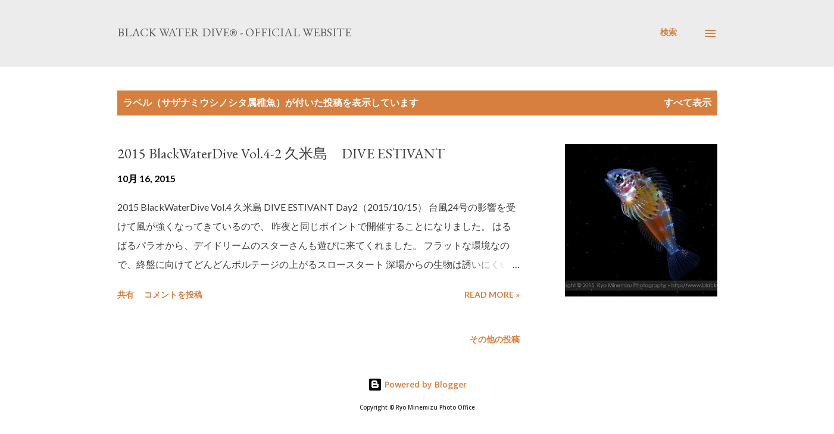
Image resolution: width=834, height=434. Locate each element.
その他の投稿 (495, 339)
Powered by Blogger (417, 384)
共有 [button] (125, 294)
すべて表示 (687, 102)
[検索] (668, 32)
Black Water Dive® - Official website (234, 32)
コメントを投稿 (173, 294)
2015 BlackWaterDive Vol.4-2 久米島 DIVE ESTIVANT (281, 153)
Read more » (492, 294)
